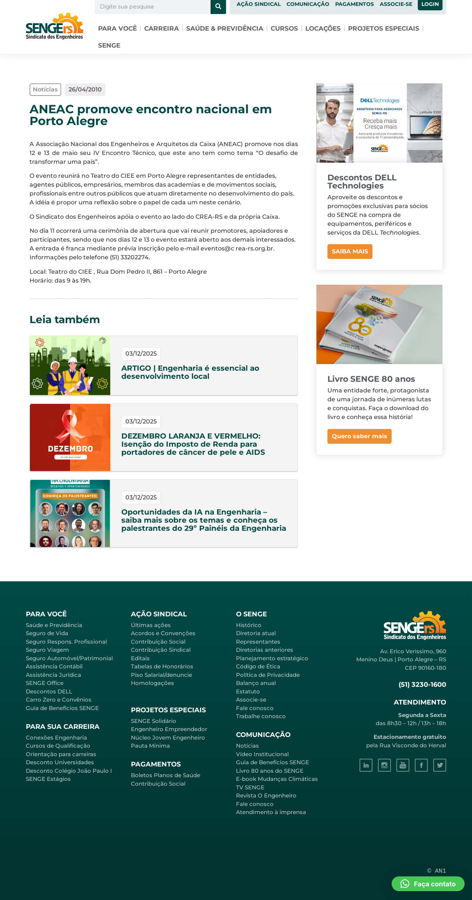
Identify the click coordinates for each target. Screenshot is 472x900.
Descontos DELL (49, 691)
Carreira (161, 28)
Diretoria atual (256, 633)
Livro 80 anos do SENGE (269, 770)
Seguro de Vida (47, 633)
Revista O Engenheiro (266, 795)
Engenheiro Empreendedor (169, 729)
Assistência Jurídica (53, 674)
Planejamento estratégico (272, 658)
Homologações (152, 682)
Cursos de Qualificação (58, 745)
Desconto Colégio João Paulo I (69, 770)
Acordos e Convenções (163, 633)
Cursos (284, 28)
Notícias (247, 745)
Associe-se (251, 699)
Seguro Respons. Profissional (66, 641)
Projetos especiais (383, 28)
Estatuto (248, 691)
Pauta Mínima (150, 745)
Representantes (258, 641)
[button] (428, 883)
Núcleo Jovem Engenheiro (168, 737)
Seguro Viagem (47, 649)
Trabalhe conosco (261, 716)
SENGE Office (44, 682)
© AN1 (436, 871)
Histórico (248, 625)
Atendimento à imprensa (271, 812)
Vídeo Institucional (262, 754)
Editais (140, 658)
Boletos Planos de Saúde (165, 775)
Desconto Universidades (60, 762)
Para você (117, 28)
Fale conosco (255, 708)
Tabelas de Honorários (162, 666)
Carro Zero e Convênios (58, 699)
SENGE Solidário (153, 720)
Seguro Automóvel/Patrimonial (69, 658)
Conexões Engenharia (56, 737)
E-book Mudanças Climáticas (277, 778)
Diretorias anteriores (264, 649)
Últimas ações (151, 625)
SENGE (109, 45)
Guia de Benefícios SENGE (62, 708)
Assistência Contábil (54, 666)
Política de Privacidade (268, 674)
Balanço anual (256, 682)
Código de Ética (258, 666)
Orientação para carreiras (61, 754)
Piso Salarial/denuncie (161, 674)
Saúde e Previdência (54, 625)
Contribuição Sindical (161, 649)
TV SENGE (250, 787)
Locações (323, 28)
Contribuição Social (158, 641)
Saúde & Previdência (224, 28)
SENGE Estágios (48, 778)
